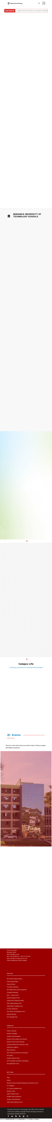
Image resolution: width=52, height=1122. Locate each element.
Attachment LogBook (12, 1047)
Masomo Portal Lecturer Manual (15, 1042)
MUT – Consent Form (13, 995)
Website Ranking (11, 1014)
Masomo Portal (11, 1091)
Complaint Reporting (12, 992)
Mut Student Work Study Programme (17, 989)
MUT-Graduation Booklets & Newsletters (18, 1061)
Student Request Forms (13, 998)
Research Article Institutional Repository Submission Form (22, 1083)
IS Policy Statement (12, 1009)
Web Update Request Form (14, 1003)
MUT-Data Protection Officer (14, 978)
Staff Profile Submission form (15, 1102)
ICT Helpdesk (10, 1085)
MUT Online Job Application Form (16, 1011)
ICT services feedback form (14, 1088)
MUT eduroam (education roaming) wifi (17, 1052)
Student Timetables (12, 1033)
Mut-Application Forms (13, 1063)
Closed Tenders (11, 984)
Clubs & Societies (11, 1031)
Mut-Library (10, 1055)
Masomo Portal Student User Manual (17, 1039)
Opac (8, 1077)
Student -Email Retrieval (13, 1099)
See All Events (11, 738)
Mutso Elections (11, 1050)
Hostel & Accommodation (13, 1036)
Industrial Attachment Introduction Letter (17, 1044)
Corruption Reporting (12, 987)
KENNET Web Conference (14, 1096)
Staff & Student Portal (13, 1094)
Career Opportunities (12, 981)
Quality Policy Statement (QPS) (15, 1000)
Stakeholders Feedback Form (15, 1006)
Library (9, 1080)
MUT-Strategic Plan (12, 1017)
